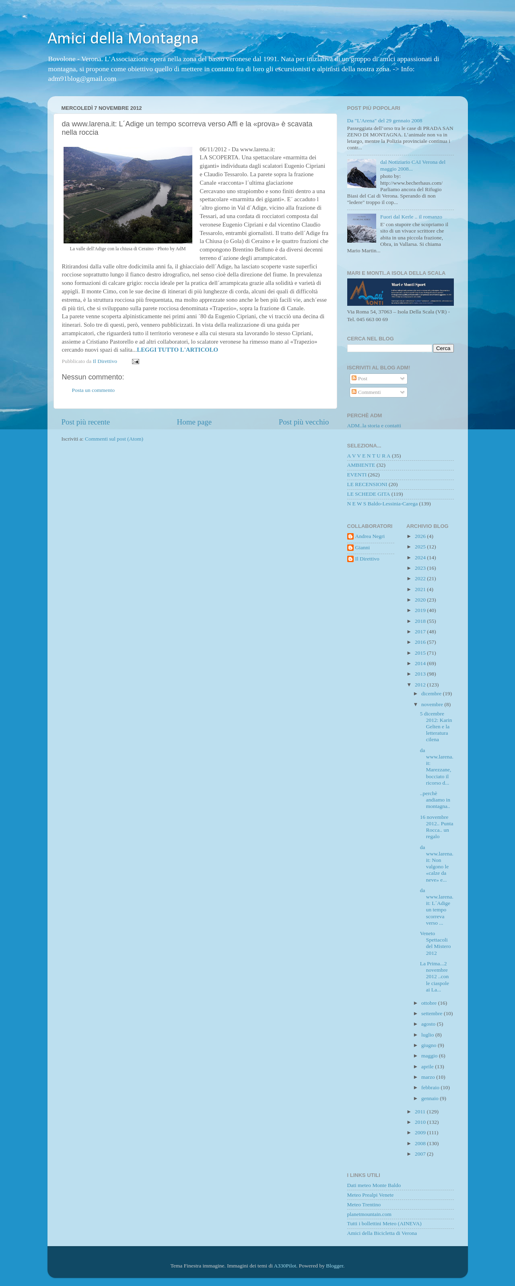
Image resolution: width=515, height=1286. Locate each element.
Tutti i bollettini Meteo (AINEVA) (384, 1223)
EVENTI (357, 475)
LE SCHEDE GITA (368, 494)
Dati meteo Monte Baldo (374, 1185)
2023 (421, 568)
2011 (421, 1112)
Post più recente (86, 422)
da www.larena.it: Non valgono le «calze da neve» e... (436, 863)
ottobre (429, 1003)
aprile (428, 1066)
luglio (428, 1035)
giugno (429, 1045)
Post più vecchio (304, 422)
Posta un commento (93, 390)
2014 (421, 663)
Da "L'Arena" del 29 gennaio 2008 (384, 120)
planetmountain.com (369, 1214)
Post (359, 378)
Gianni (362, 547)
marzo (428, 1077)
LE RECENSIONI (367, 484)
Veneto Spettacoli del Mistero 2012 (435, 943)
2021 (421, 589)
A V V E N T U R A (369, 456)
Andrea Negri (370, 536)
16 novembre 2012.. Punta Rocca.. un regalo (436, 827)
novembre (432, 704)
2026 (421, 536)
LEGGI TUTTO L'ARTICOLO (177, 349)
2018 (421, 621)
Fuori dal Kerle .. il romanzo (411, 217)
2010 (421, 1122)
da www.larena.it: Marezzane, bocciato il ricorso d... (436, 766)
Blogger (334, 1266)
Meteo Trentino (364, 1205)
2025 (421, 547)
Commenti (366, 392)
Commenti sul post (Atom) (114, 439)
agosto (429, 1024)
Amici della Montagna (123, 39)
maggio (430, 1056)
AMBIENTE (361, 465)
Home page (194, 422)
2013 (421, 674)
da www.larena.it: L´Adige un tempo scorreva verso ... (436, 906)
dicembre (432, 693)
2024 (421, 557)
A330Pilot (285, 1266)
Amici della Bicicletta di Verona (382, 1233)
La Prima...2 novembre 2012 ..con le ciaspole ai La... (434, 976)
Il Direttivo (367, 559)
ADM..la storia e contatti (374, 425)
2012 (421, 685)
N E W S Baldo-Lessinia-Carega (382, 504)
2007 (421, 1154)
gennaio (430, 1098)
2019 (421, 610)
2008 (421, 1143)
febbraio (431, 1087)
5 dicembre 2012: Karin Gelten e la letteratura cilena (436, 727)
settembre (432, 1013)
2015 (421, 653)
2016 (421, 642)
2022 (421, 578)
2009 (421, 1132)
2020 (421, 600)
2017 (421, 632)
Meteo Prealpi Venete (370, 1195)
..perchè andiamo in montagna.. (435, 799)
